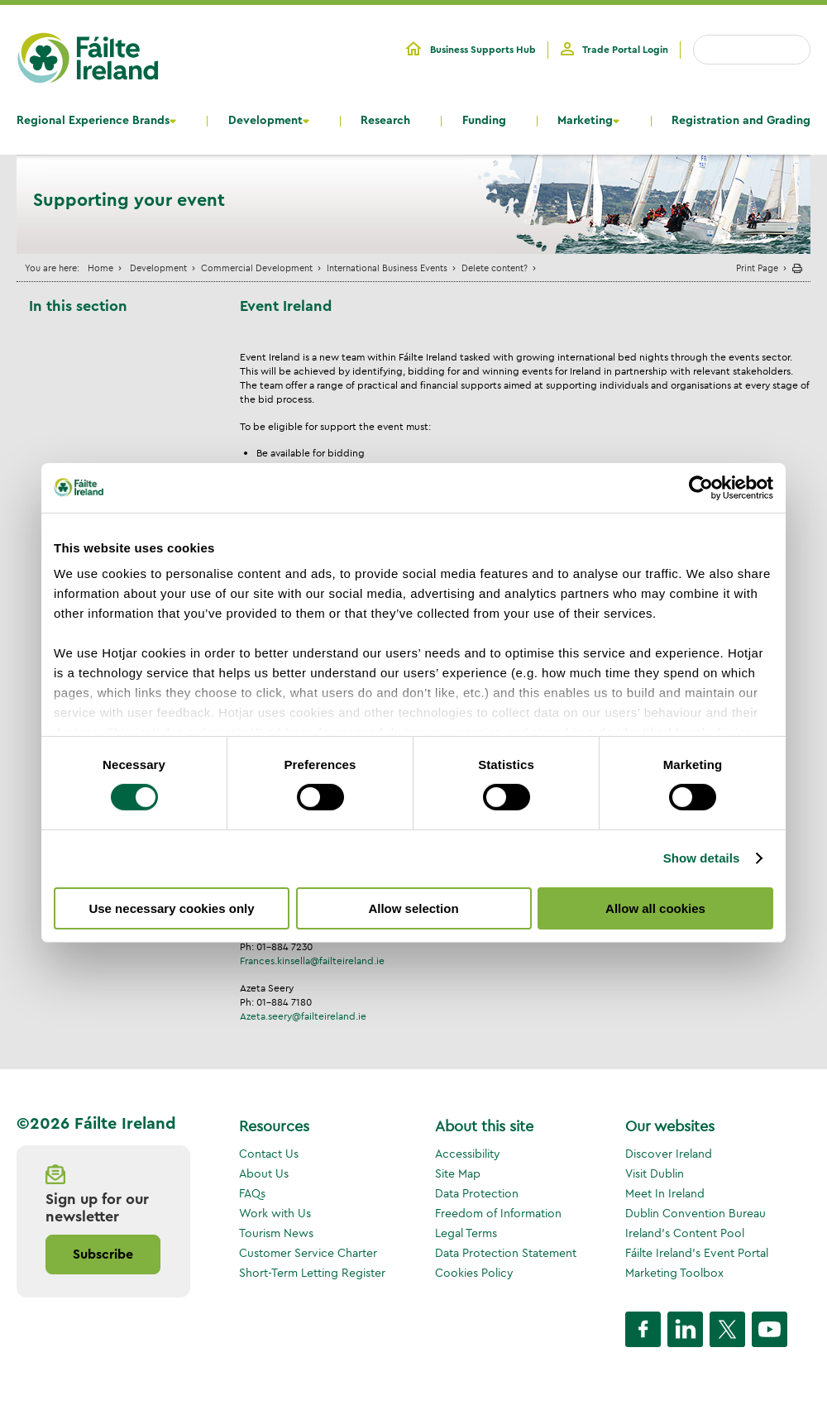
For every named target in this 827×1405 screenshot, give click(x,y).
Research (385, 121)
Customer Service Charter (308, 1253)
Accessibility (467, 1153)
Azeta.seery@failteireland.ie (303, 1016)
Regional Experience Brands (93, 121)
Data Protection (477, 1193)
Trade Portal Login (625, 50)
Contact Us (269, 1153)
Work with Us (275, 1213)
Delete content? (494, 267)
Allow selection (413, 908)
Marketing (585, 121)
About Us (264, 1173)
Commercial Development (257, 267)
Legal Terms (466, 1233)
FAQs (252, 1193)
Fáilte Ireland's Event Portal (696, 1253)
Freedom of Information (498, 1213)
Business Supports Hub (483, 50)
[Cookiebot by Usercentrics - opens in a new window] (701, 487)
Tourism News (276, 1233)
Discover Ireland (668, 1153)
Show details (701, 858)
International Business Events (387, 267)
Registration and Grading (741, 121)
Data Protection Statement (505, 1253)
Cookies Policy (474, 1272)
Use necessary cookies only (171, 908)
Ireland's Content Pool (684, 1233)
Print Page (757, 267)
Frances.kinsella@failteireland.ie (312, 960)
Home (100, 267)
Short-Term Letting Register (312, 1272)
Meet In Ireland (665, 1193)
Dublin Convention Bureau (695, 1213)
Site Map (457, 1173)
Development (265, 121)
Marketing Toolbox (674, 1272)
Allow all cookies (655, 908)
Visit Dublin (654, 1173)
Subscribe (103, 1254)
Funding (484, 121)
